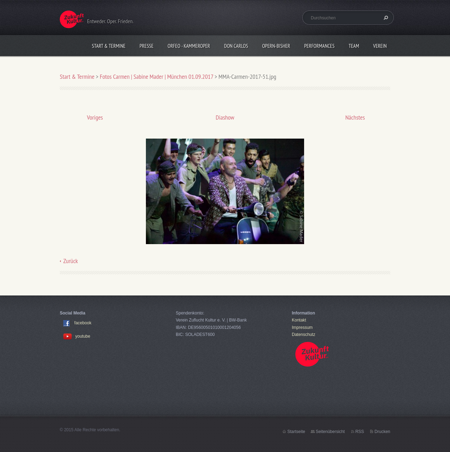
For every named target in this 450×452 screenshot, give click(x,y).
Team (354, 46)
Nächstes (355, 117)
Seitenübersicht (330, 431)
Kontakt (299, 320)
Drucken (382, 431)
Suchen (385, 17)
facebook (82, 323)
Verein (380, 46)
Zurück (70, 261)
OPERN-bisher (276, 46)
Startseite (296, 431)
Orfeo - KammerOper (189, 46)
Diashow (225, 117)
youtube (76, 336)
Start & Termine (109, 46)
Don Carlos (236, 46)
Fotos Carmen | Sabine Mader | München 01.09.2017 (156, 76)
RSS (359, 431)
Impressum (302, 327)
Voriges (95, 117)
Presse (147, 46)
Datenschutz (303, 334)
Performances (319, 46)
